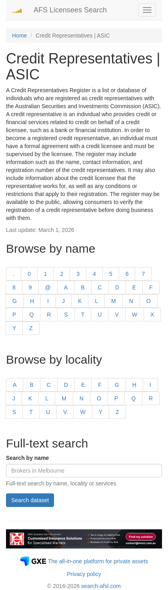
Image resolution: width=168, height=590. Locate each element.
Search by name (27, 458)
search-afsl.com (101, 586)
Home (19, 35)
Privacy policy (84, 574)
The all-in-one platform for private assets (98, 561)
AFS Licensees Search (70, 10)
